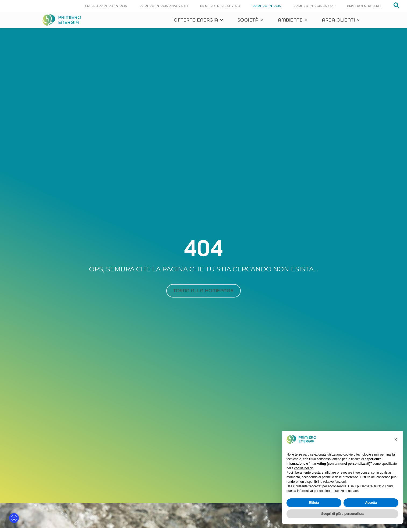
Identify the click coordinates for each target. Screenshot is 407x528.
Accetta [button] (371, 503)
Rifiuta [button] (314, 503)
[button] (395, 439)
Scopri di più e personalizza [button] (342, 514)
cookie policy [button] (303, 468)
